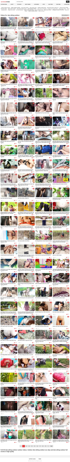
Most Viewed (27, 4)
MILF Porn (50, 4)
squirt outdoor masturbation (42, 8)
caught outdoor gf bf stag (29, 9)
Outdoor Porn (4, 4)
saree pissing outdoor (32, 8)
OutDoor (5, 2)
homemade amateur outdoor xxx (53, 7)
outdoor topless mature (5, 7)
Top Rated (19, 4)
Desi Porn (58, 4)
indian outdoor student (15, 7)
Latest (12, 4)
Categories (36, 4)
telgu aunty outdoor (47, 9)
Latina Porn (66, 4)
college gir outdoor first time (58, 9)
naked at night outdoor (32, 11)
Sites (44, 4)
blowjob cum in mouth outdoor (53, 8)
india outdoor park (33, 7)
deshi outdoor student (12, 8)
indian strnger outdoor (62, 8)
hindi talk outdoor (4, 8)
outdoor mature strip (42, 7)
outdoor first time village (63, 7)
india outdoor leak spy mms (22, 8)
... (48, 446)
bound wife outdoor (25, 7)
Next (51, 446)
